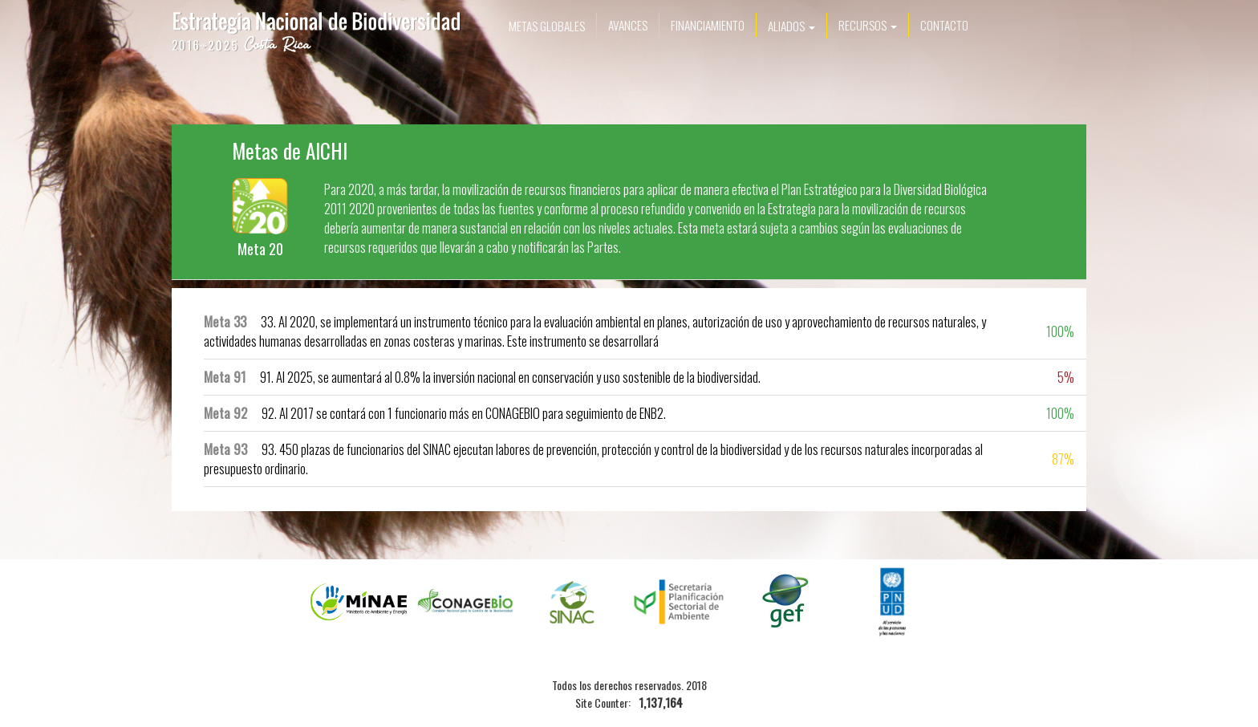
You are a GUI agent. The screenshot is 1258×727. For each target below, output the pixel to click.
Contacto (944, 25)
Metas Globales (547, 26)
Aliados (791, 26)
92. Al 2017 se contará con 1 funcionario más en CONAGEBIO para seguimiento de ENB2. (435, 413)
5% (1065, 377)
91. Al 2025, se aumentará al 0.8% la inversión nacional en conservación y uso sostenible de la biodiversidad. (482, 377)
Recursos (867, 25)
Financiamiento (708, 25)
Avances (627, 25)
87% (1063, 459)
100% (1060, 331)
